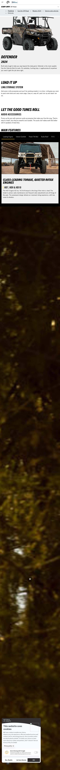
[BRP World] (8, 2)
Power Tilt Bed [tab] (33, 137)
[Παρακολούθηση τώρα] (30, 579)
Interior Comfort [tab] (21, 137)
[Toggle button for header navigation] (2, 2)
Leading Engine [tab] (8, 137)
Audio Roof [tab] (44, 137)
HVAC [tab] (53, 137)
